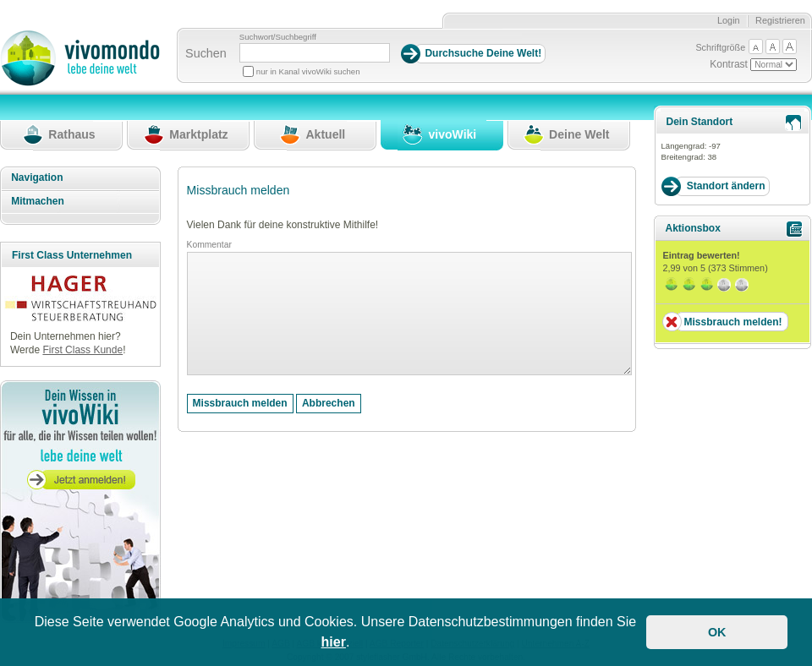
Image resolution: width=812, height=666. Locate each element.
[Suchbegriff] (314, 53)
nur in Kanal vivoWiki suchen (308, 71)
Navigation (37, 177)
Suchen (206, 53)
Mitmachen (37, 201)
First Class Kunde (82, 350)
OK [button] (717, 632)
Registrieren (780, 20)
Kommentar (209, 244)
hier (333, 642)
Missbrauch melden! (732, 322)
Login (728, 20)
